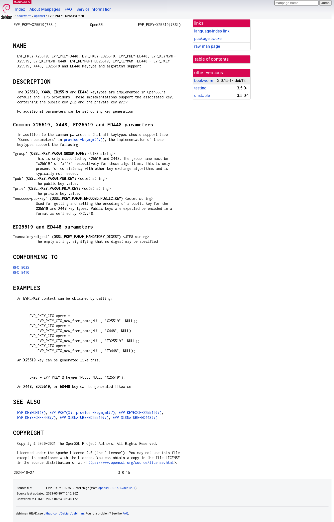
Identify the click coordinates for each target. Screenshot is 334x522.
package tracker (208, 38)
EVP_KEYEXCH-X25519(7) (140, 412)
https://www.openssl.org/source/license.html (130, 462)
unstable (202, 95)
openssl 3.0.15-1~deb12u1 (117, 488)
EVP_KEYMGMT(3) (31, 412)
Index (20, 9)
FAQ (68, 9)
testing (200, 88)
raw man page (207, 46)
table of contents (212, 59)
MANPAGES (22, 1)
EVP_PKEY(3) (61, 412)
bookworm (24, 16)
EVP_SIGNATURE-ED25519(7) (84, 417)
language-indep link (211, 31)
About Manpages (44, 9)
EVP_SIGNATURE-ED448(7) (135, 417)
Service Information (94, 9)
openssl (39, 16)
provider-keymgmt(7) (83, 139)
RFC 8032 (21, 267)
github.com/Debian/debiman (64, 513)
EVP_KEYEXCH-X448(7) (36, 417)
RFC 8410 (21, 272)
